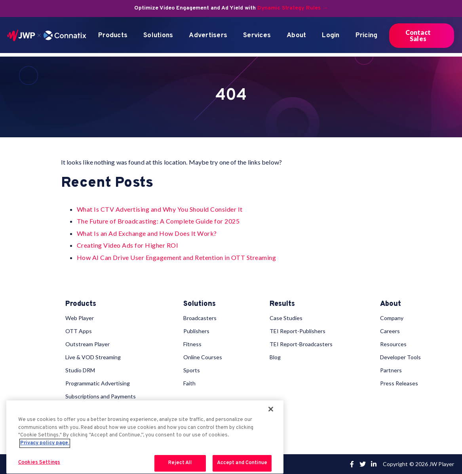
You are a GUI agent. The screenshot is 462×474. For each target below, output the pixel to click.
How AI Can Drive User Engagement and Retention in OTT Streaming (176, 257)
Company (391, 318)
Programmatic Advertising (97, 383)
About (296, 35)
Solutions (158, 35)
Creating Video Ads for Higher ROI (128, 245)
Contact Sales (418, 35)
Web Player (79, 318)
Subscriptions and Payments (100, 396)
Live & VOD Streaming (93, 357)
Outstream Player (87, 344)
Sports (191, 370)
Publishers (196, 331)
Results (282, 304)
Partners (391, 370)
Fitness (192, 344)
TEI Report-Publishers (297, 331)
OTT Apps (78, 331)
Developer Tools (400, 357)
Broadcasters (200, 318)
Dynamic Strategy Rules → (292, 8)
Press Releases (399, 383)
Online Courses (202, 357)
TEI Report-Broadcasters (301, 344)
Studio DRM (80, 370)
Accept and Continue (242, 463)
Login (330, 35)
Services (257, 35)
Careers (390, 331)
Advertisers (208, 35)
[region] (144, 437)
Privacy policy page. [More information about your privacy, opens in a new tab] (44, 443)
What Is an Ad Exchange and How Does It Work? (147, 233)
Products (112, 35)
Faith (189, 383)
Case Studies (286, 318)
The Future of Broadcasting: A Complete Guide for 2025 (158, 221)
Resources (393, 344)
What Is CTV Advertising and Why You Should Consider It (160, 209)
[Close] (270, 409)
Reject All (179, 463)
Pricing (367, 35)
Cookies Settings (39, 462)
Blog (275, 357)
